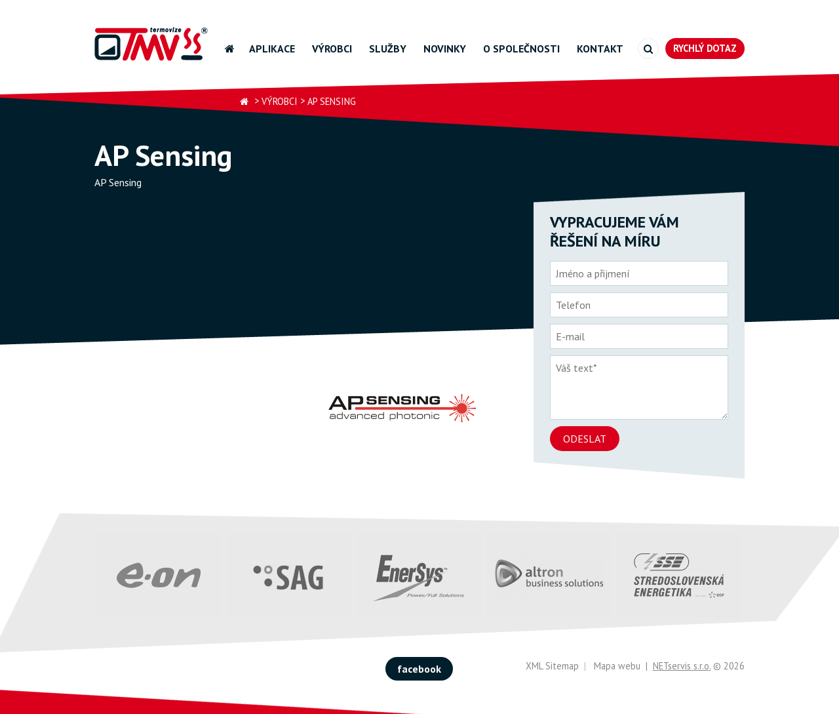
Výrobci (332, 48)
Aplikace (272, 48)
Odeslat (584, 438)
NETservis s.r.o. (682, 666)
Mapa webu (617, 666)
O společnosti (521, 48)
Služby (387, 48)
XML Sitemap (552, 666)
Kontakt (600, 48)
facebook (419, 668)
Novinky (444, 48)
